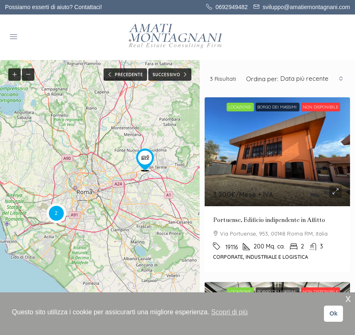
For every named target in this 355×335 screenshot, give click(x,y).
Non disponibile (320, 107)
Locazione (240, 107)
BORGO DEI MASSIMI (277, 107)
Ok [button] (333, 313)
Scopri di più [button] (229, 312)
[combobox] (311, 78)
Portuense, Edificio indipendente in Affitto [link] (269, 220)
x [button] (348, 298)
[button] (145, 159)
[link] (277, 151)
